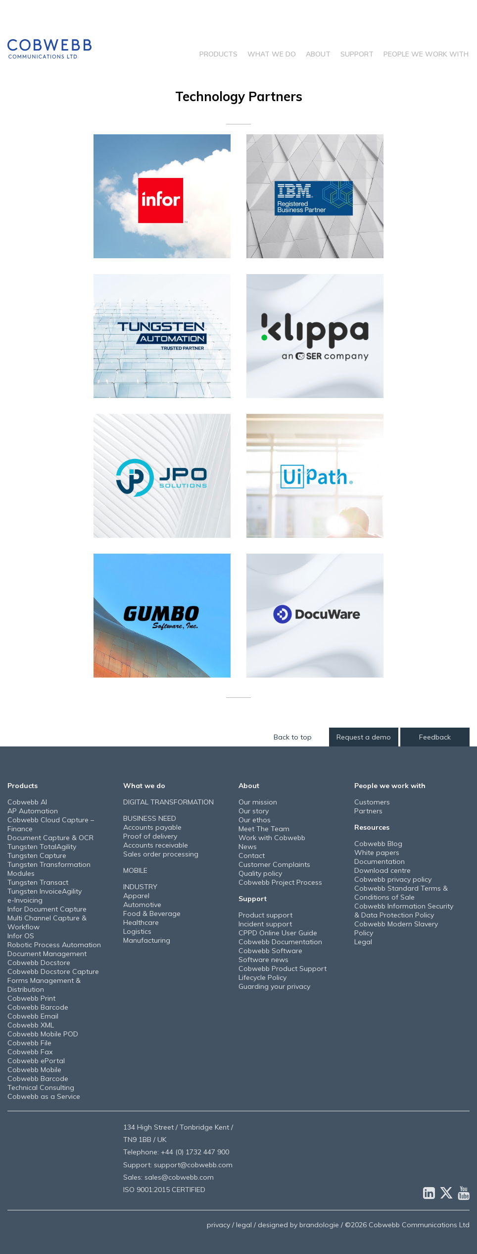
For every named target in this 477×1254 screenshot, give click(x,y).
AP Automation (32, 810)
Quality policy (260, 873)
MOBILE (135, 870)
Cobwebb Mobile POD (42, 1033)
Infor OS (20, 935)
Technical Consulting (40, 1087)
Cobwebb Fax (29, 1051)
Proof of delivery (150, 836)
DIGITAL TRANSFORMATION (168, 802)
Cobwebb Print (31, 998)
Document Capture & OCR (50, 837)
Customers (372, 802)
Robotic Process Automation (54, 944)
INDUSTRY (140, 886)
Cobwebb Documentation (280, 941)
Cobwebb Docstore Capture (53, 971)
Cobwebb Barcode (37, 1007)
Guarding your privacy (274, 986)
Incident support (265, 923)
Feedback (435, 737)
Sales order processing (160, 854)
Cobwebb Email (32, 1016)
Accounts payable (152, 827)
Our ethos (254, 819)
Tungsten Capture (36, 855)
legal (244, 1224)
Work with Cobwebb (271, 837)
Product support (265, 915)
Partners (368, 810)
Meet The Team (263, 828)
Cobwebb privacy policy (392, 879)
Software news (263, 959)
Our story (253, 810)
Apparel (136, 895)
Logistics (137, 931)
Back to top (293, 737)
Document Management (47, 953)
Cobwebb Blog (378, 843)
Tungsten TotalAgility (41, 846)
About (318, 54)
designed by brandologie (298, 1224)
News (247, 846)
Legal (363, 941)
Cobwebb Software (270, 950)
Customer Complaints (274, 864)
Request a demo (363, 737)
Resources (371, 827)
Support (357, 54)
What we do (271, 54)
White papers (376, 852)
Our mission (257, 802)
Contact (251, 855)
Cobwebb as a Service (43, 1096)
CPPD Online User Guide (277, 932)
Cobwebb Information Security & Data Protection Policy (403, 910)
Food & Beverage (152, 913)
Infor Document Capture (47, 909)
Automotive (142, 904)
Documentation (379, 861)
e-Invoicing (25, 900)
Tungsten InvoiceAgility (44, 891)
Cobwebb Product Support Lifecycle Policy (282, 973)
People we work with (426, 54)
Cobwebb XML (30, 1025)
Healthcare (141, 922)
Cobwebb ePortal (36, 1060)
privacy (218, 1224)
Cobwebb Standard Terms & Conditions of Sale (401, 893)
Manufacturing (146, 940)
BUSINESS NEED (149, 818)
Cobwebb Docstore (38, 962)
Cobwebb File (29, 1042)
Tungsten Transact (37, 882)
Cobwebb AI (27, 802)
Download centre (382, 870)
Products (218, 54)
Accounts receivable (155, 845)
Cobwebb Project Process (280, 882)
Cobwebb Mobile (34, 1069)
